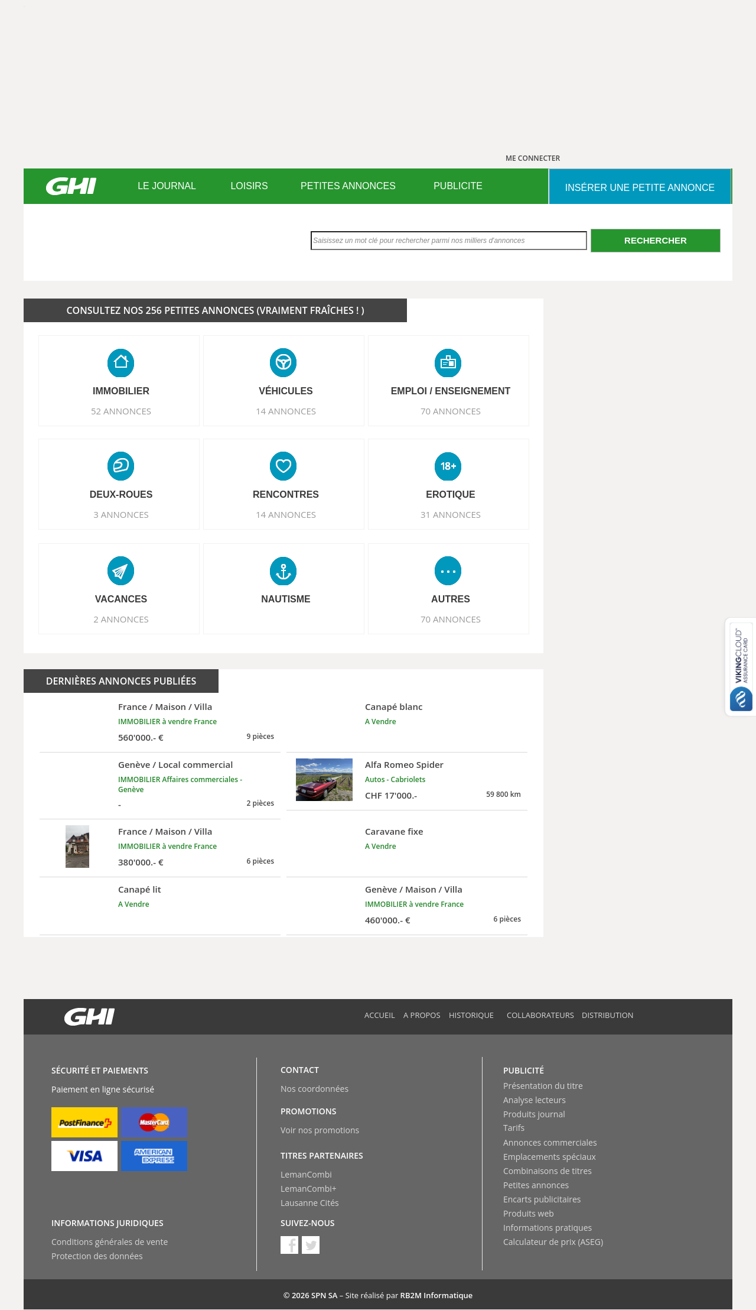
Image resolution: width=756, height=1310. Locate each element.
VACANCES (121, 599)
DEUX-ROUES (121, 494)
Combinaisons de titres (547, 1170)
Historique (471, 1015)
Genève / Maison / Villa (413, 889)
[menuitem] (167, 186)
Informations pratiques (547, 1227)
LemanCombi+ (309, 1188)
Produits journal (534, 1114)
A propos (422, 1015)
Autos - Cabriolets (395, 779)
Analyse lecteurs (534, 1099)
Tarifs (513, 1127)
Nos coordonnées (314, 1088)
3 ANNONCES (121, 514)
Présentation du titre (543, 1085)
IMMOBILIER (121, 391)
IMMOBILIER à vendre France (167, 721)
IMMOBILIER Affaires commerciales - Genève (180, 784)
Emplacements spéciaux (549, 1156)
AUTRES (450, 599)
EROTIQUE (450, 494)
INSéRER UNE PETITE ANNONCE (640, 188)
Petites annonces (536, 1185)
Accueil (379, 1015)
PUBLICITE (458, 186)
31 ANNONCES (451, 514)
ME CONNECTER (533, 158)
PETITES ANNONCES (348, 186)
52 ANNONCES (121, 411)
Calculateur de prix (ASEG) (553, 1241)
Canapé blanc (394, 706)
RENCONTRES (286, 494)
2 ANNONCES (121, 619)
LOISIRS (249, 186)
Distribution (608, 1015)
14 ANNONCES (286, 411)
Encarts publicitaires (542, 1199)
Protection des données (97, 1256)
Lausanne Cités (310, 1202)
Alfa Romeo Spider (404, 764)
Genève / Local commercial (175, 764)
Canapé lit (139, 889)
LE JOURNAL (167, 186)
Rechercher (655, 240)
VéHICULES (286, 391)
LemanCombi (306, 1174)
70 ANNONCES (451, 411)
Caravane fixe (394, 831)
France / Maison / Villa (165, 706)
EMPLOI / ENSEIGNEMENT (451, 391)
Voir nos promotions (320, 1130)
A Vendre (380, 721)
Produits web (528, 1213)
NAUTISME (286, 599)
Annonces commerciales (550, 1142)
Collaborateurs (540, 1015)
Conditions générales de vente (109, 1241)
